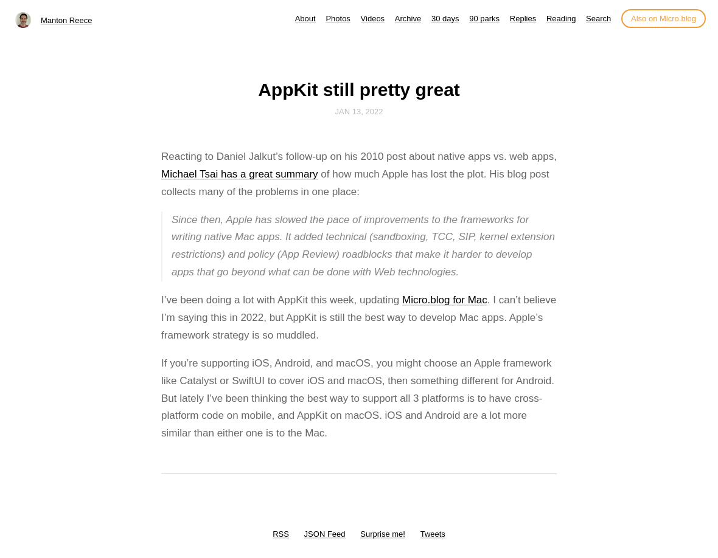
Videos (373, 18)
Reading (561, 18)
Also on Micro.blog (663, 18)
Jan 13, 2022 (359, 111)
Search (598, 18)
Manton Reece (66, 20)
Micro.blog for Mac (444, 300)
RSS (281, 534)
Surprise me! (382, 534)
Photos (338, 18)
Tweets (432, 534)
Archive (408, 18)
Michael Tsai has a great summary (239, 174)
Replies (523, 18)
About (305, 18)
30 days (445, 18)
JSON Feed (325, 534)
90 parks (484, 18)
